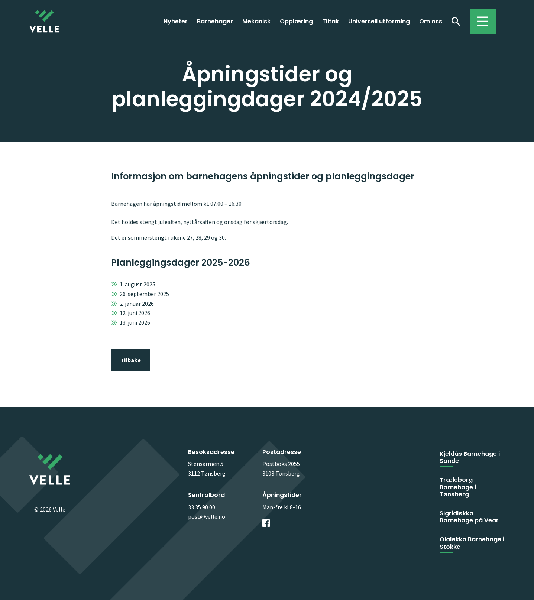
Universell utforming (379, 21)
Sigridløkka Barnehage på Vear (469, 517)
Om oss (430, 21)
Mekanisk (256, 21)
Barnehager (215, 21)
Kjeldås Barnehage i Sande (470, 457)
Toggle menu (479, 17)
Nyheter (176, 21)
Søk (456, 21)
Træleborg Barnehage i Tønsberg (458, 487)
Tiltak (330, 21)
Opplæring (296, 21)
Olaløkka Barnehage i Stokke (472, 543)
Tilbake (130, 360)
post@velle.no (206, 516)
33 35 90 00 (201, 507)
